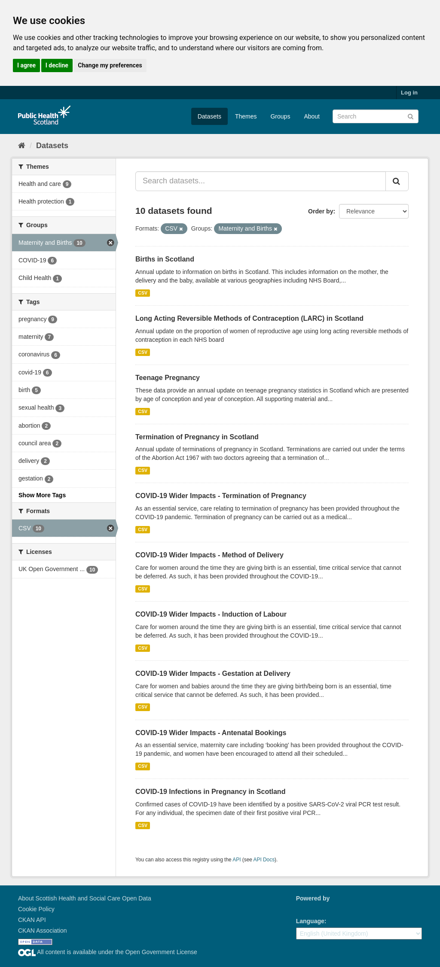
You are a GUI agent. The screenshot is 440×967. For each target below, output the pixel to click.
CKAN (310, 907)
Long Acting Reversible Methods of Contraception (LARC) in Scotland (249, 318)
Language (310, 921)
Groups (280, 116)
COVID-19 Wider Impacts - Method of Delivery (209, 555)
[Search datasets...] (260, 181)
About (312, 116)
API (236, 860)
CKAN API (32, 919)
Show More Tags (42, 495)
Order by (320, 211)
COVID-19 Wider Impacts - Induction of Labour (211, 614)
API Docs (264, 860)
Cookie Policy (36, 909)
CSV (142, 292)
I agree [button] (26, 65)
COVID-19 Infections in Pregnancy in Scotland (210, 791)
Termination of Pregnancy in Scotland (197, 437)
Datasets (209, 116)
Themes (246, 116)
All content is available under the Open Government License (107, 952)
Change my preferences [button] (110, 65)
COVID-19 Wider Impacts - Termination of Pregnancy (220, 495)
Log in (409, 92)
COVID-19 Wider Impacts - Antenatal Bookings (210, 732)
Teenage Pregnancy (167, 377)
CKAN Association (42, 930)
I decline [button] (57, 65)
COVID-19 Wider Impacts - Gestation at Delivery (212, 673)
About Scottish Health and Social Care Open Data (84, 898)
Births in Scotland (164, 259)
